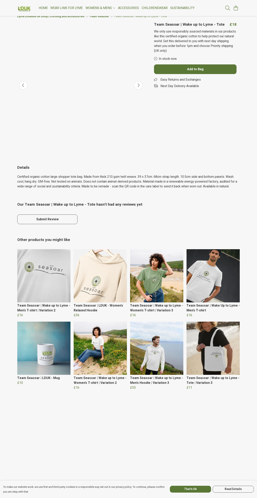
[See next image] (138, 90)
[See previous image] (23, 90)
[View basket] (236, 8)
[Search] (228, 8)
